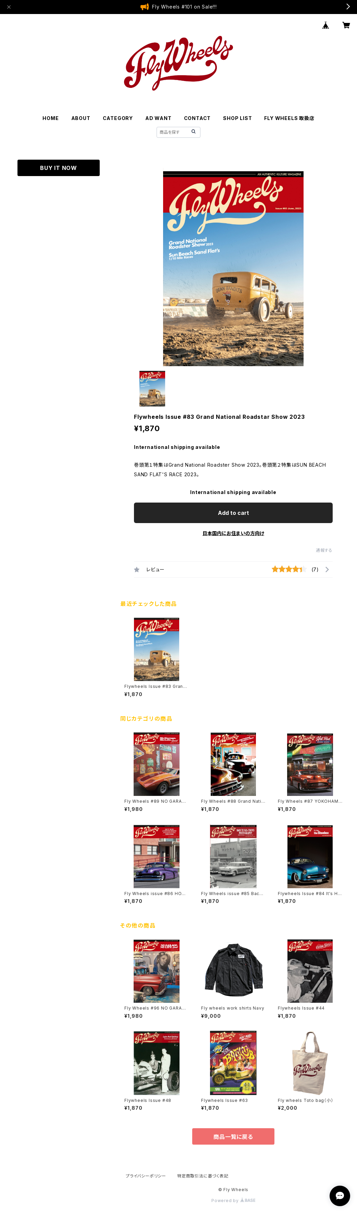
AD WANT (158, 118)
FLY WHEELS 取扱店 (289, 118)
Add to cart (233, 512)
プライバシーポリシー (146, 1175)
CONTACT (197, 118)
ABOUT (80, 118)
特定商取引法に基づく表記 (203, 1175)
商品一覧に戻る (233, 1136)
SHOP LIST (237, 118)
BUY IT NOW (58, 167)
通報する (324, 550)
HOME (50, 118)
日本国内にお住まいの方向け (233, 533)
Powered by (233, 1200)
